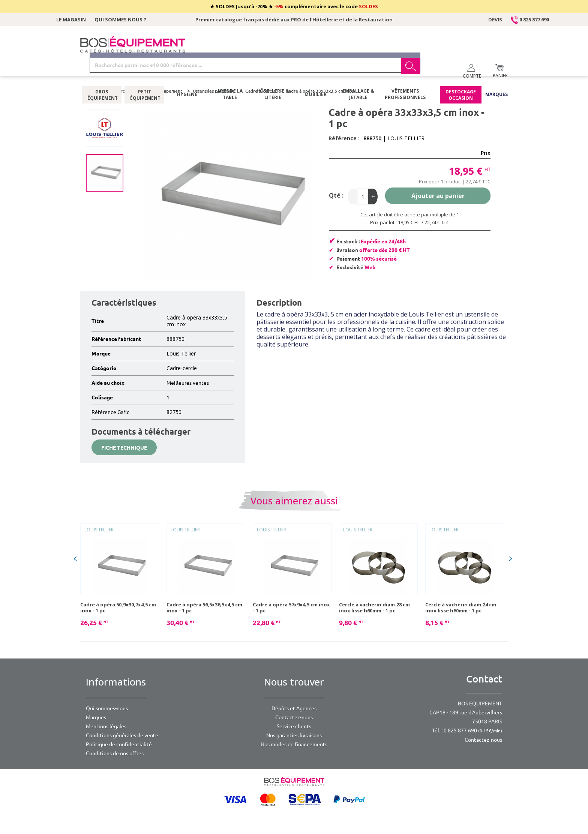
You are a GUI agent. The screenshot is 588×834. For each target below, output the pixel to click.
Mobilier (315, 73)
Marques (496, 73)
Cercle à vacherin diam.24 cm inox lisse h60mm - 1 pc (460, 608)
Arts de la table (230, 73)
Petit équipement (144, 73)
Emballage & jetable (358, 73)
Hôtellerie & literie (272, 73)
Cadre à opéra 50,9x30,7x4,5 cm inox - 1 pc (118, 608)
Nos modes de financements (294, 744)
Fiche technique (124, 448)
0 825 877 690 (530, 19)
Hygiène (187, 73)
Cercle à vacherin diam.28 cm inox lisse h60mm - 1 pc (374, 608)
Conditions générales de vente (122, 735)
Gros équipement (102, 73)
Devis (495, 19)
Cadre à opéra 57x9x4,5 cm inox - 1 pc (291, 608)
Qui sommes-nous (107, 708)
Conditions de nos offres (115, 753)
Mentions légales (106, 726)
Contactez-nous (294, 717)
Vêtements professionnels (405, 73)
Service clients (294, 726)
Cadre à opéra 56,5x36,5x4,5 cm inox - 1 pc (204, 608)
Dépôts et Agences (294, 708)
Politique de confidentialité (119, 744)
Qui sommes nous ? (120, 19)
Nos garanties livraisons (294, 735)
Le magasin (71, 19)
